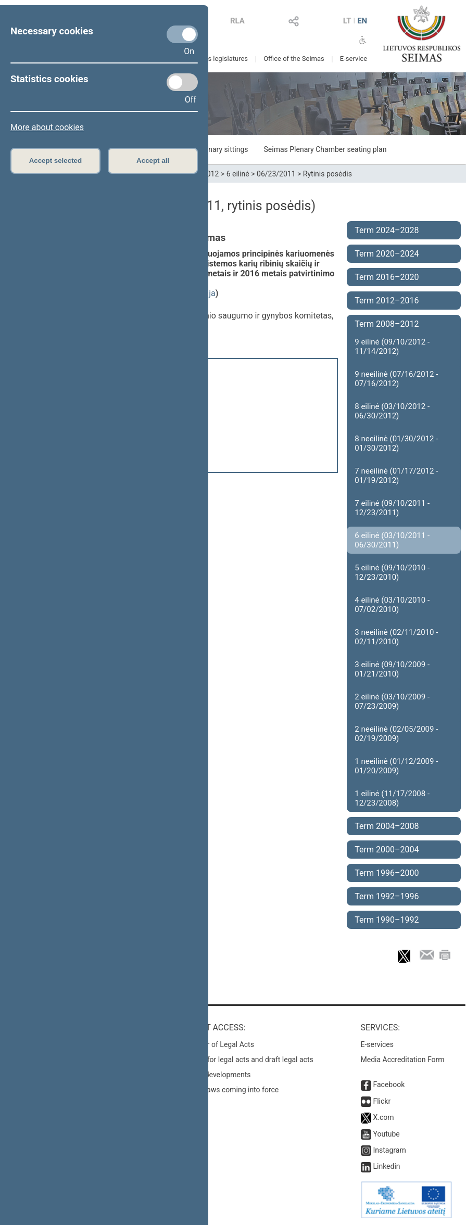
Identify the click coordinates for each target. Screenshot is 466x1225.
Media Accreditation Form (403, 1059)
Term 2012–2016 (387, 300)
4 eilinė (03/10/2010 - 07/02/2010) (392, 604)
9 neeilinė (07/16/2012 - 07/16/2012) (396, 378)
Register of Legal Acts (218, 1044)
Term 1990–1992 (387, 920)
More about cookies (47, 127)
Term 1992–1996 (387, 896)
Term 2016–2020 (387, 277)
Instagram (389, 1150)
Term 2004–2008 (387, 826)
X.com (383, 1117)
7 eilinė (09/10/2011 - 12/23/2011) (392, 508)
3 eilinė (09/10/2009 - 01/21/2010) (392, 669)
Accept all (152, 160)
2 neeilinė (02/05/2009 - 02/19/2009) (396, 733)
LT (347, 20)
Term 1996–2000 (387, 873)
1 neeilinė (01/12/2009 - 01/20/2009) (396, 766)
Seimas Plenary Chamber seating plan (325, 149)
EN (362, 20)
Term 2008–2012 (387, 324)
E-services (377, 1044)
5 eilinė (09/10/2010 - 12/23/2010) (392, 572)
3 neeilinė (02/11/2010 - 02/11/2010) (396, 637)
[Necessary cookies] (182, 34)
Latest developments (216, 1074)
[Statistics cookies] (182, 82)
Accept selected (55, 160)
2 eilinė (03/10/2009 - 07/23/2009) (392, 701)
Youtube (386, 1134)
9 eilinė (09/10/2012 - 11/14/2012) (392, 346)
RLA (237, 20)
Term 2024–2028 (387, 230)
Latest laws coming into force (231, 1090)
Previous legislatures (216, 58)
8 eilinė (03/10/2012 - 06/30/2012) (392, 411)
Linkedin (386, 1166)
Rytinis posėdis (327, 174)
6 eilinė (237, 174)
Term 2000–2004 (387, 849)
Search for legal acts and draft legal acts (248, 1059)
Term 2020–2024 (387, 254)
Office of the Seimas (293, 58)
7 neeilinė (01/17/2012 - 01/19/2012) (396, 475)
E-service (353, 58)
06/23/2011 (276, 174)
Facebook (389, 1084)
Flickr (382, 1101)
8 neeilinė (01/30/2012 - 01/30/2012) (396, 443)
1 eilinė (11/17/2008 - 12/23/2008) (392, 798)
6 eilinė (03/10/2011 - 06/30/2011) (392, 540)
